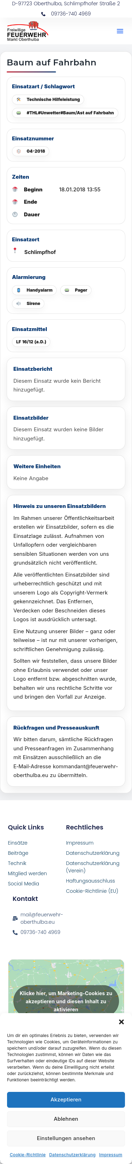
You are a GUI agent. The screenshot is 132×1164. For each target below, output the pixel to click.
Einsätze (18, 842)
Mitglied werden (27, 873)
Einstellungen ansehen (66, 1138)
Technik (17, 863)
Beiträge (18, 853)
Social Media (23, 883)
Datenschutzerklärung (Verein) (93, 867)
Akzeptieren (66, 1099)
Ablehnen (66, 1118)
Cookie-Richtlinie (28, 1154)
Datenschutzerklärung (72, 1154)
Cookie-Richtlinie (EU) (92, 891)
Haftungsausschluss (90, 880)
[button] (121, 1021)
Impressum (110, 1154)
